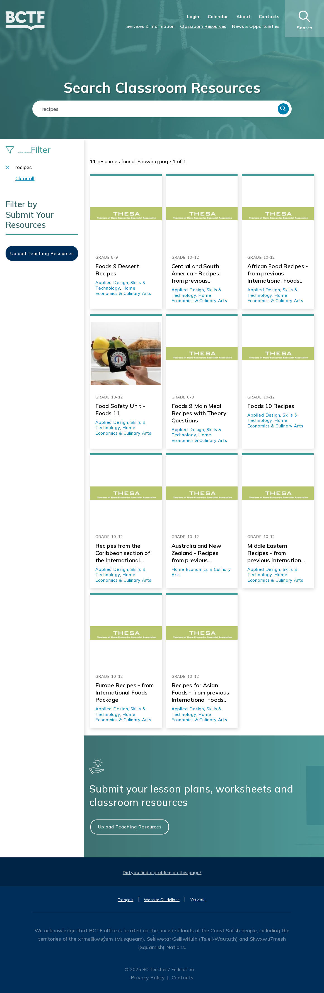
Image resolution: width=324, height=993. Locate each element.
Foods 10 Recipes (270, 405)
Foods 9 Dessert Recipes (117, 270)
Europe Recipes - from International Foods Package (124, 692)
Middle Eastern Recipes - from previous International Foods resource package (276, 553)
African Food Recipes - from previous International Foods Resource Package (277, 273)
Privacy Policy (148, 977)
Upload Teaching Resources (130, 826)
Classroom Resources (203, 26)
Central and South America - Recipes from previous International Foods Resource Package (197, 273)
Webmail (198, 899)
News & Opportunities (255, 26)
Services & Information (150, 26)
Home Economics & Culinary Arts (123, 290)
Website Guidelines (162, 899)
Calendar (218, 16)
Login (193, 16)
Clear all (25, 178)
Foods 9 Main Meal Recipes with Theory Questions (198, 413)
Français (125, 899)
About (243, 16)
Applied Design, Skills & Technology (120, 572)
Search (283, 108)
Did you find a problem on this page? (162, 872)
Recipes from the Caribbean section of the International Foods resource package (122, 553)
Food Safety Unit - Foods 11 (120, 409)
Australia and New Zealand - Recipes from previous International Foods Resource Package (197, 553)
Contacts (269, 16)
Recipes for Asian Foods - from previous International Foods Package (200, 692)
